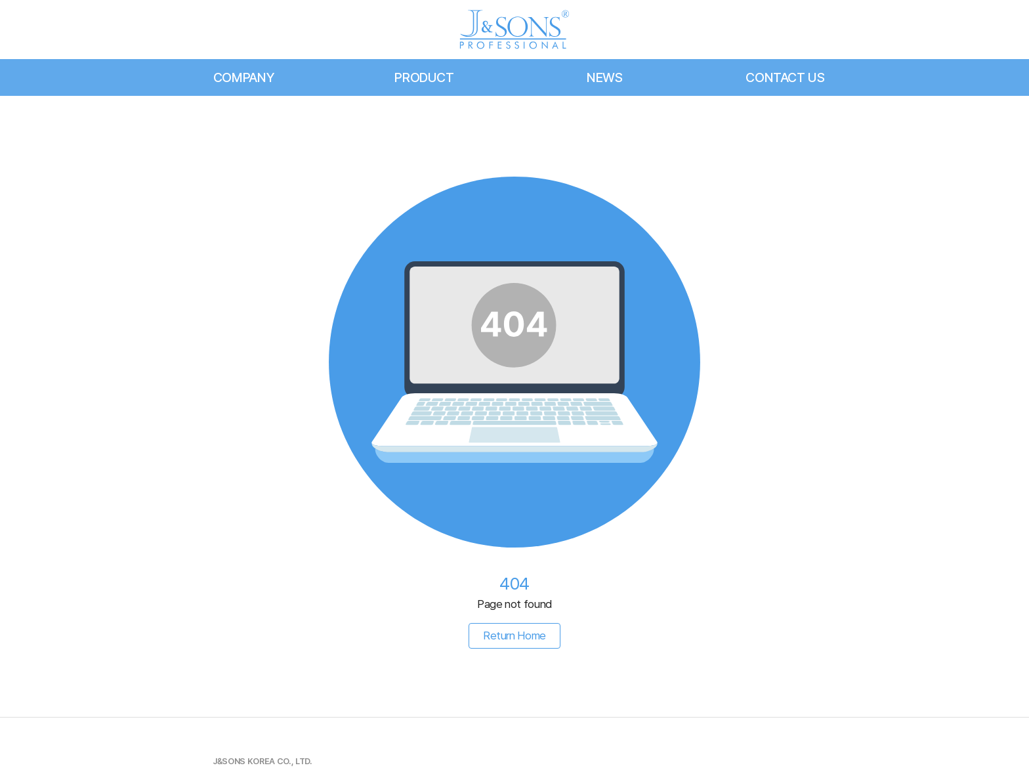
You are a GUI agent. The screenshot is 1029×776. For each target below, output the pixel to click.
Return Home (514, 635)
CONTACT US (785, 77)
